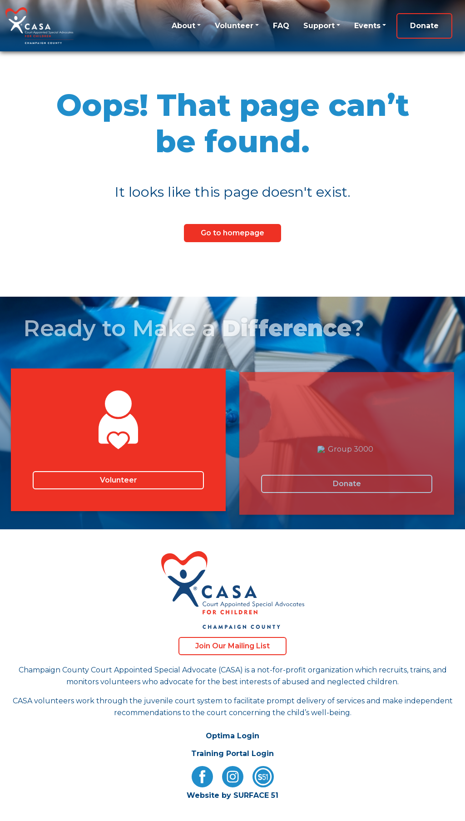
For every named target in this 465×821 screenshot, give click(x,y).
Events (367, 25)
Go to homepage (232, 233)
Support (319, 25)
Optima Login (232, 735)
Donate (424, 25)
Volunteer (234, 25)
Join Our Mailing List (232, 646)
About (183, 25)
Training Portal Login (232, 753)
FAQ (281, 25)
